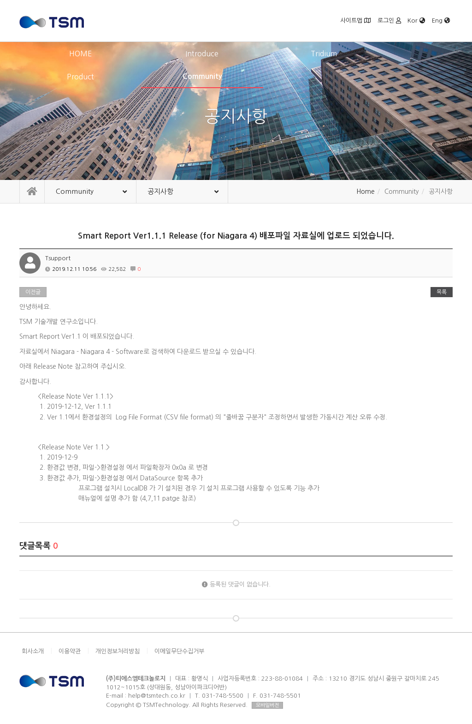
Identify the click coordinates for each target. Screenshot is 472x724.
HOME (63, 53)
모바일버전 (267, 705)
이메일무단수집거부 (179, 651)
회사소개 (33, 651)
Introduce (149, 53)
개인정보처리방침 (117, 651)
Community (409, 53)
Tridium (236, 53)
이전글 (33, 292)
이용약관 (70, 651)
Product (322, 53)
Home (365, 191)
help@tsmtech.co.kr (156, 696)
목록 (442, 292)
